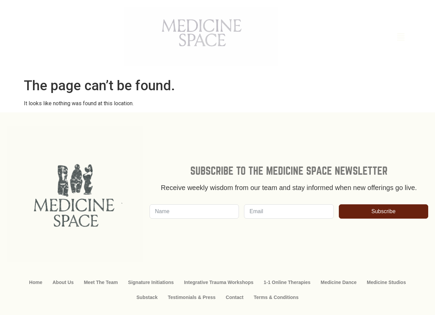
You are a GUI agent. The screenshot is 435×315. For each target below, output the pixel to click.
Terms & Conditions (276, 297)
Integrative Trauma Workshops (218, 282)
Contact (234, 297)
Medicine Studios (386, 282)
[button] (363, 37)
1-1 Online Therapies (287, 282)
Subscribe (383, 211)
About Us (62, 282)
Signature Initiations (151, 282)
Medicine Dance (338, 282)
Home (35, 282)
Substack (147, 297)
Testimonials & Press (192, 297)
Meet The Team (101, 282)
